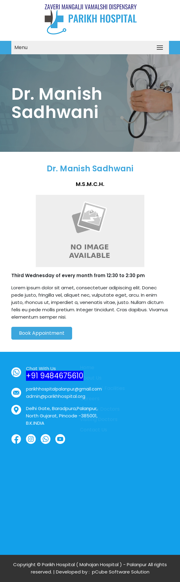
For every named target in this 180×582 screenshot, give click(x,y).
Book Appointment (41, 336)
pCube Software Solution (120, 572)
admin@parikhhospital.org (52, 396)
